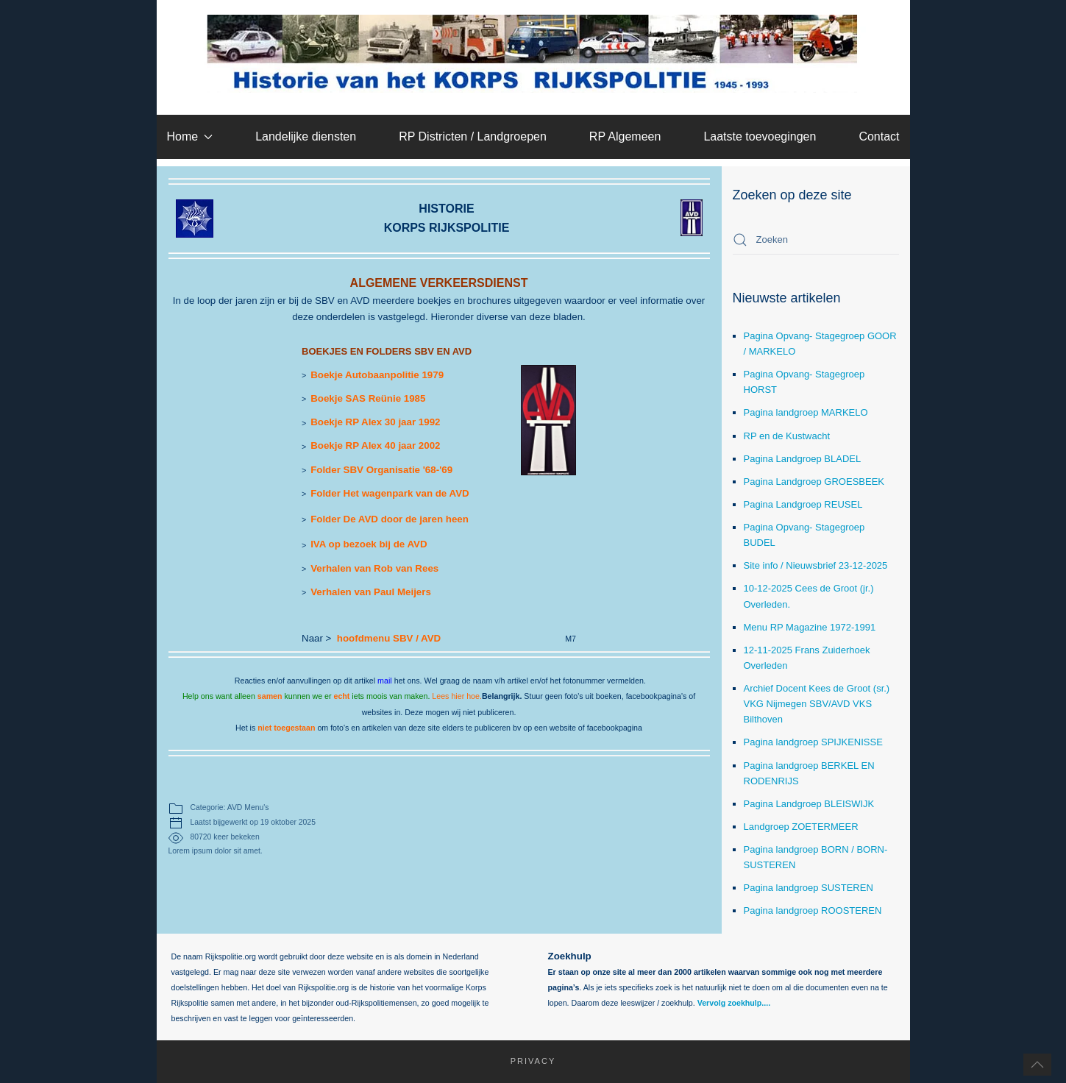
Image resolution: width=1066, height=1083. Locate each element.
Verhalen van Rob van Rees (374, 568)
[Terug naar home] (533, 54)
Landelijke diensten (305, 136)
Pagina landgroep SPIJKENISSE (813, 742)
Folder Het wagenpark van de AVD (389, 493)
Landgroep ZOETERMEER (801, 826)
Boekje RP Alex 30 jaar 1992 (375, 421)
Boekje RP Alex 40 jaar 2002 (375, 445)
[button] (1037, 1065)
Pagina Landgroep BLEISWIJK (809, 803)
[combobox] (816, 240)
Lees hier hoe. (457, 696)
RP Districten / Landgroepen (473, 136)
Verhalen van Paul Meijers (370, 591)
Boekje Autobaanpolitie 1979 (377, 374)
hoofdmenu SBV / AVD (389, 638)
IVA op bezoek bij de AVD (368, 544)
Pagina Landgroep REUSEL (803, 504)
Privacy (526, 1061)
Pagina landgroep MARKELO (806, 412)
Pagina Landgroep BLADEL (802, 458)
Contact (879, 136)
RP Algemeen (625, 136)
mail (384, 680)
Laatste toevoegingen (759, 136)
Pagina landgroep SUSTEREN (808, 887)
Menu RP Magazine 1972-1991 (810, 627)
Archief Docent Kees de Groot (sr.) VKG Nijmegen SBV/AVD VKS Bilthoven (817, 704)
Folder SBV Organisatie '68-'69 (381, 469)
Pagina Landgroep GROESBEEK (814, 481)
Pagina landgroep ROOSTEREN (813, 910)
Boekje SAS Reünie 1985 (367, 398)
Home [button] (189, 136)
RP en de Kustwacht (787, 435)
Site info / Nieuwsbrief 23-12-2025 (816, 565)
